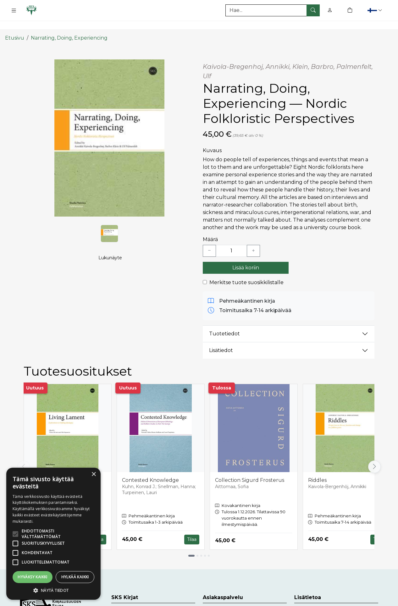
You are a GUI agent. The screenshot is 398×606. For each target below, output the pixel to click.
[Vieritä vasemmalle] (23, 455)
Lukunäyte (110, 253)
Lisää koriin (245, 256)
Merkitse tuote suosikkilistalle (246, 270)
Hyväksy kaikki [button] (32, 577)
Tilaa (191, 527)
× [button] (93, 474)
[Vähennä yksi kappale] (209, 239)
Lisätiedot (221, 339)
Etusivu (14, 26)
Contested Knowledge (150, 468)
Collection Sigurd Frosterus (249, 468)
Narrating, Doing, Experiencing (69, 26)
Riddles (317, 468)
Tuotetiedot (224, 322)
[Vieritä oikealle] (374, 455)
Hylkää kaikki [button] (75, 577)
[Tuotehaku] (272, 10)
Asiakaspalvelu (221, 600)
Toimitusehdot (312, 600)
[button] (376, 10)
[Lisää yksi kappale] (253, 239)
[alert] (53, 534)
